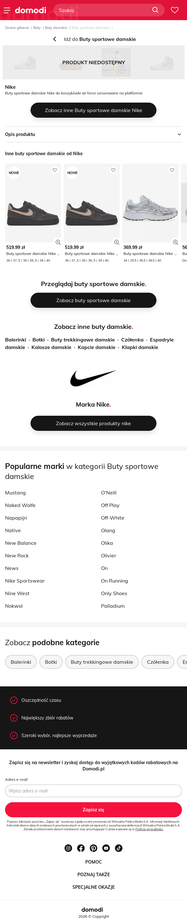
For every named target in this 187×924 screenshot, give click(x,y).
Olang (108, 530)
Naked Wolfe (20, 505)
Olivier (108, 555)
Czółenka (132, 339)
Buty (37, 27)
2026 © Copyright (93, 916)
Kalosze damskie (51, 347)
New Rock (17, 555)
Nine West (17, 593)
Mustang (15, 492)
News (12, 568)
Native (13, 530)
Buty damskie (56, 27)
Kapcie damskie (97, 347)
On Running (114, 581)
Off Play (110, 505)
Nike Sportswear (25, 581)
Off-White (112, 518)
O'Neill (108, 492)
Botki (38, 339)
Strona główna (17, 27)
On (104, 568)
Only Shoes (114, 593)
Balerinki (15, 339)
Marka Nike (93, 404)
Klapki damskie (140, 347)
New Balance (21, 543)
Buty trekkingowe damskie (83, 339)
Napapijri (16, 518)
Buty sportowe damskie (90, 27)
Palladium (113, 606)
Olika (107, 543)
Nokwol (14, 606)
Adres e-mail (16, 779)
